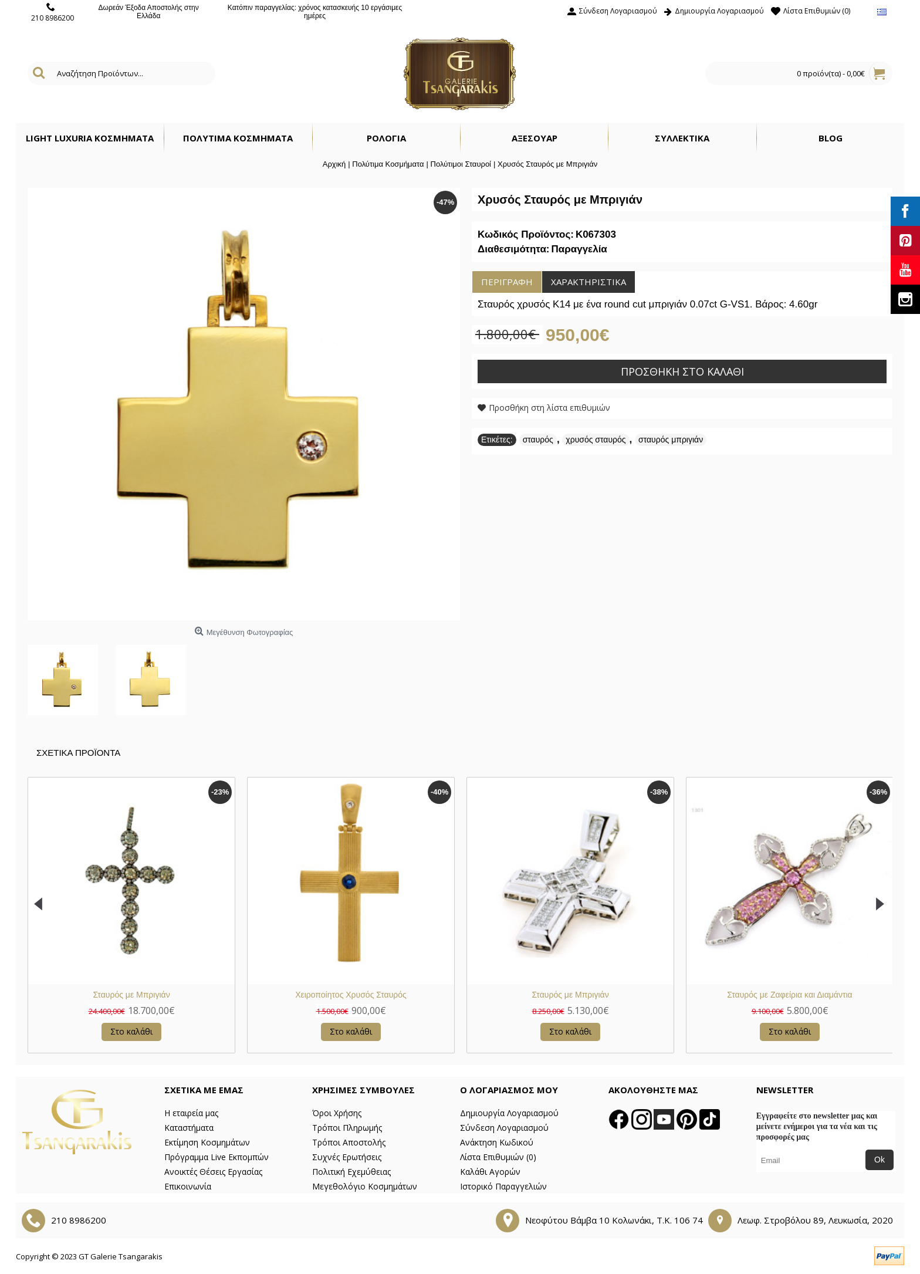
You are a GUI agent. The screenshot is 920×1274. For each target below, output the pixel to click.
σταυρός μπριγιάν (670, 439)
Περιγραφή (507, 282)
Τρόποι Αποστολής (348, 1142)
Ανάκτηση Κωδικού (496, 1142)
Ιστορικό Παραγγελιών (503, 1186)
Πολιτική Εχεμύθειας (351, 1171)
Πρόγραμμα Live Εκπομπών (216, 1157)
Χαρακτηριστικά (588, 282)
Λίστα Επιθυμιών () (498, 1157)
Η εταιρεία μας (191, 1112)
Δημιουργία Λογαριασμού (509, 1112)
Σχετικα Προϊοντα (78, 753)
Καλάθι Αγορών (490, 1171)
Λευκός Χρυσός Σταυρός (616, 994)
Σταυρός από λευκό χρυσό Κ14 (397, 994)
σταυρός (538, 439)
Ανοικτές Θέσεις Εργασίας (213, 1171)
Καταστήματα (189, 1127)
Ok (879, 1159)
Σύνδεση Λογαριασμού (504, 1127)
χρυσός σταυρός (595, 439)
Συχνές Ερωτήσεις (346, 1157)
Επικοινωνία (187, 1186)
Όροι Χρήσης (336, 1112)
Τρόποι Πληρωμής (347, 1127)
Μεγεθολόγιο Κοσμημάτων (364, 1186)
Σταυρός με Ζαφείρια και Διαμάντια (178, 994)
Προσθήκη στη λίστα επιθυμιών (549, 407)
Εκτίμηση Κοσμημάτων (207, 1142)
